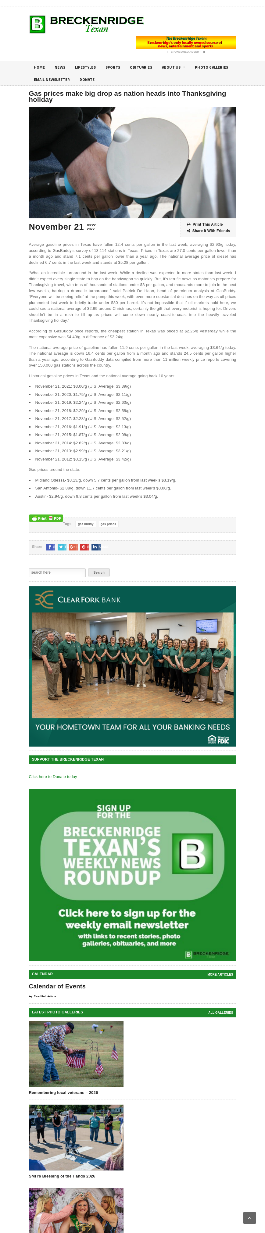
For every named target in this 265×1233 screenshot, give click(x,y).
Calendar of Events (57, 986)
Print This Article (205, 224)
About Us (183, 68)
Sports (119, 67)
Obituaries (149, 67)
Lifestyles (89, 67)
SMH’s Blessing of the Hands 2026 (62, 1176)
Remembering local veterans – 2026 (63, 1092)
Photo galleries (52, 79)
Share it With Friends (208, 231)
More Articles (220, 974)
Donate (139, 79)
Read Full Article (42, 997)
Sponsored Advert (185, 52)
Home (40, 67)
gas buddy (85, 524)
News (62, 67)
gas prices (108, 524)
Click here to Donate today (53, 776)
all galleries (220, 1012)
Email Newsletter (100, 79)
